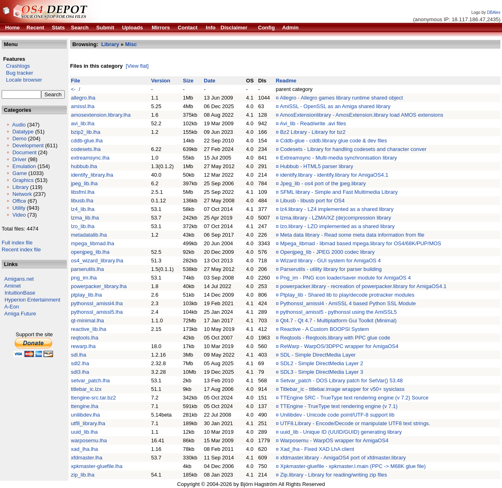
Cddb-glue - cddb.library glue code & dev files (333, 141)
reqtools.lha (84, 338)
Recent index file (21, 249)
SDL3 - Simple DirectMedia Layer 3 (321, 372)
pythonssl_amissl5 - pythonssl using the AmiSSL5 (338, 312)
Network (22, 194)
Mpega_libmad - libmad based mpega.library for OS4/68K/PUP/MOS (360, 243)
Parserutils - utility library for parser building (331, 269)
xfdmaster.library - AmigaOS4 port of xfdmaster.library (343, 458)
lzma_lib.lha (85, 218)
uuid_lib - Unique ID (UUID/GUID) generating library (341, 432)
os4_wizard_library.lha (97, 260)
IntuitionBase (19, 293)
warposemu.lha (89, 440)
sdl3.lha (80, 372)
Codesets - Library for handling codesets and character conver (353, 149)
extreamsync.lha (90, 158)
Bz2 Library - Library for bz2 (313, 132)
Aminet (12, 286)
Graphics (22, 180)
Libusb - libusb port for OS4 (312, 200)
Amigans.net (19, 279)
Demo (19, 138)
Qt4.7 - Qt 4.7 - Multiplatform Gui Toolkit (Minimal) (338, 320)
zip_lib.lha (83, 475)
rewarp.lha (83, 346)
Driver (19, 159)
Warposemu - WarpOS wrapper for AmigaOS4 (334, 440)
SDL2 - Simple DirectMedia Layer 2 (321, 363)
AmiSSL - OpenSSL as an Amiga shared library (335, 106)
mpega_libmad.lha (92, 243)
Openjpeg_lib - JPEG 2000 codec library (327, 252)
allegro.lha (83, 98)
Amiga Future (20, 314)
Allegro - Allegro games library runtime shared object (341, 98)
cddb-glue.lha (87, 141)
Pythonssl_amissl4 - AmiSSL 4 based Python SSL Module (348, 303)
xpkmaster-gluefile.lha (96, 466)
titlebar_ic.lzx (86, 389)
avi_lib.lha (83, 123)
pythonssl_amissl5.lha (97, 312)
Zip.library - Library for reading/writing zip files (333, 475)
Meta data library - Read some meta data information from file (352, 235)
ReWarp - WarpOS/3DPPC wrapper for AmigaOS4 (339, 346)
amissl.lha (83, 106)
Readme (286, 81)
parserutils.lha (87, 269)
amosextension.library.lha (100, 115)
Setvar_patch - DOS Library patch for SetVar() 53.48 (341, 380)
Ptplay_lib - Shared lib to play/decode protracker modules (347, 295)
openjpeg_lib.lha (90, 252)
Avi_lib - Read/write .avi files (313, 123)
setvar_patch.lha (90, 380)
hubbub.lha (84, 166)
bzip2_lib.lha (85, 132)
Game (19, 173)
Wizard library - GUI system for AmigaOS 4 (330, 260)
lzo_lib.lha (83, 226)
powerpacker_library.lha (99, 286)
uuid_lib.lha (84, 432)
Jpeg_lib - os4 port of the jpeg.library (323, 183)
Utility (18, 208)
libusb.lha (82, 200)
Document (24, 152)
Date (209, 81)
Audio (19, 125)
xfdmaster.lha (86, 458)
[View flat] (137, 66)
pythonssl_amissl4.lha (97, 303)
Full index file (17, 243)
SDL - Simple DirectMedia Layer (318, 355)
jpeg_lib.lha (84, 183)
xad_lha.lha (84, 449)
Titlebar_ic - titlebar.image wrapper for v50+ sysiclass (342, 389)
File (75, 81)
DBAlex (493, 12)
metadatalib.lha (89, 235)
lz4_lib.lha (83, 209)
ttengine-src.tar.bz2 (93, 398)
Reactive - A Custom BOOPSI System (324, 329)
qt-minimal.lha (87, 320)
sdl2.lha (80, 363)
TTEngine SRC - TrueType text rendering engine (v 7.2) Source (354, 398)
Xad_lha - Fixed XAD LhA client (317, 449)
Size (188, 81)
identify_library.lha (92, 175)
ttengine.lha (84, 406)
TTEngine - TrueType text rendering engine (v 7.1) (338, 406)
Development (28, 145)
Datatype (22, 132)
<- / (75, 89)
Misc (131, 44)
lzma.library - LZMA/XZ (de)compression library (335, 218)
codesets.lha (86, 149)
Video (19, 215)
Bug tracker (17, 73)
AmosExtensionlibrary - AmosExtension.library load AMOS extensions (361, 115)
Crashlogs (16, 66)
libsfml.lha (83, 192)
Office (19, 201)
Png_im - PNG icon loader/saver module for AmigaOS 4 (345, 278)
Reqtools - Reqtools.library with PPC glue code (335, 338)
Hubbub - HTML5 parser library (316, 166)
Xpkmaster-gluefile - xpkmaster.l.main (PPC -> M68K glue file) (353, 466)
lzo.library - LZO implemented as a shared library (337, 226)
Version (160, 81)
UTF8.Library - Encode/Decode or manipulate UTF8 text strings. (355, 423)
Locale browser (22, 80)
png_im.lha (84, 278)
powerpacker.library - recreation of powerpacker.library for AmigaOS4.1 (363, 286)
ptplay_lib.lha (86, 295)
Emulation (24, 166)
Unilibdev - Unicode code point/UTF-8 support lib (337, 415)
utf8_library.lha (88, 423)
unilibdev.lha (85, 415)
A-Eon (11, 307)
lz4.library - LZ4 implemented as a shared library (337, 209)
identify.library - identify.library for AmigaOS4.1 (334, 175)
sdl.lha (78, 355)
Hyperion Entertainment (32, 300)
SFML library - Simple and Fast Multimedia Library (339, 192)
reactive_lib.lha (88, 329)
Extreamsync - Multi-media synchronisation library (338, 158)
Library (20, 187)
